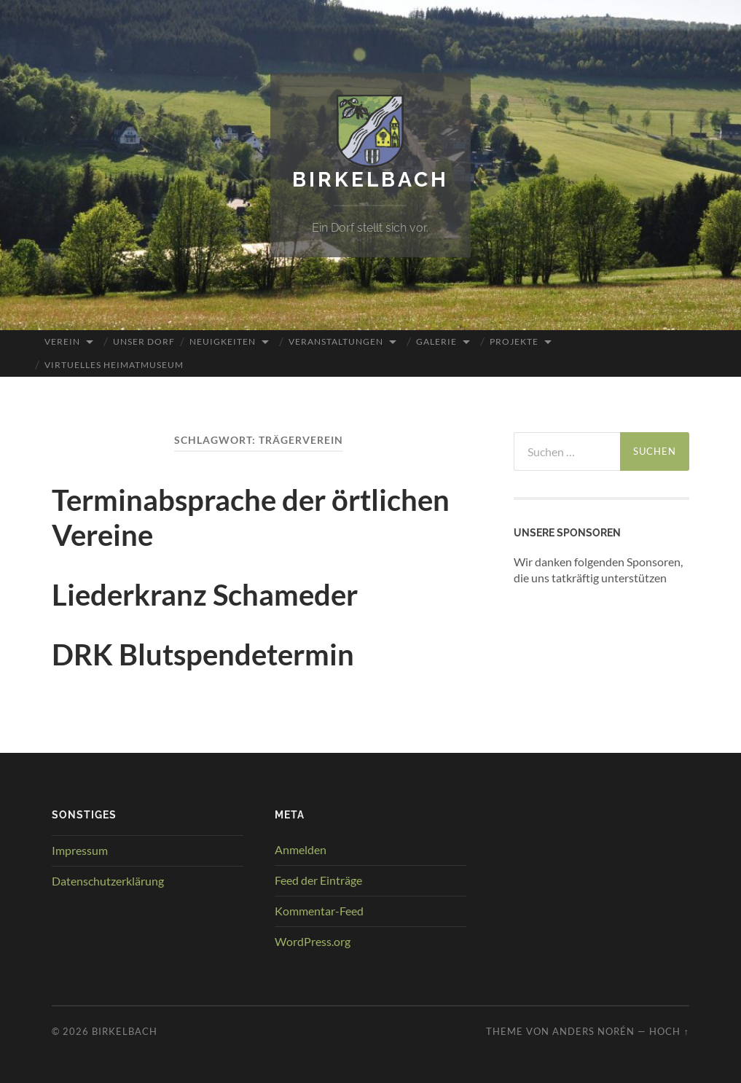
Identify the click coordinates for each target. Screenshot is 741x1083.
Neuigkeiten (222, 341)
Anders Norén (593, 1031)
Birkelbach (370, 180)
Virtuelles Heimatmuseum (114, 364)
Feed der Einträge (318, 880)
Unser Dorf (144, 341)
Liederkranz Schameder (205, 594)
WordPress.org (312, 941)
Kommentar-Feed (319, 911)
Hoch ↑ (669, 1031)
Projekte (514, 341)
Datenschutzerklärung (108, 881)
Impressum (80, 850)
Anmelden (300, 849)
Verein (62, 341)
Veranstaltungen (336, 341)
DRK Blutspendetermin (203, 654)
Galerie (436, 341)
